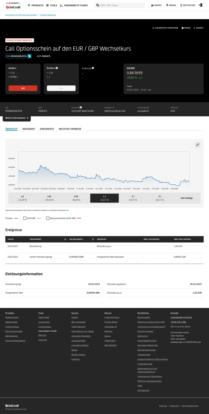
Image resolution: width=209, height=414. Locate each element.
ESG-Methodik (143, 390)
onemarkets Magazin (80, 345)
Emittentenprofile (145, 364)
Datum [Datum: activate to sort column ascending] (10, 239)
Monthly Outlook (78, 354)
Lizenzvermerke (144, 354)
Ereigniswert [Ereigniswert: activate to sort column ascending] (35, 239)
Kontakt (74, 317)
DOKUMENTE (47, 128)
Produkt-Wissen (111, 322)
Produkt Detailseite (48, 15)
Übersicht (42, 335)
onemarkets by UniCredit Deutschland (21, 15)
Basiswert (29, 128)
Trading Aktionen (78, 327)
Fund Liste (42, 340)
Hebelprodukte (11, 322)
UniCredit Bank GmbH (19, 409)
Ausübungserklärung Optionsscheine (153, 359)
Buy (61, 88)
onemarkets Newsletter (81, 336)
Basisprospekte (144, 317)
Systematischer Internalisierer (150, 376)
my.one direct (44, 322)
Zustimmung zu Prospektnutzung (151, 327)
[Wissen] (170, 6)
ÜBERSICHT (11, 128)
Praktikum (75, 359)
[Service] (156, 6)
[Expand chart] (197, 145)
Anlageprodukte (11, 317)
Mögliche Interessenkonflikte (150, 381)
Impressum (163, 406)
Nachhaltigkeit (110, 345)
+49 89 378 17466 (178, 322)
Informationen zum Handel (82, 331)
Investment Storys (111, 317)
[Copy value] (29, 56)
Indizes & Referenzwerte (15, 340)
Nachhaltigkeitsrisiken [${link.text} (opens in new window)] (147, 350)
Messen (74, 350)
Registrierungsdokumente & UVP (151, 322)
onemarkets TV (110, 327)
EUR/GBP (131, 68)
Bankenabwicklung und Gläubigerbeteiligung (147, 370)
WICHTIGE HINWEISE (70, 128)
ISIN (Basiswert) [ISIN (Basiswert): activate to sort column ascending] (76, 239)
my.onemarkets (44, 327)
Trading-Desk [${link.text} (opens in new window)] (43, 317)
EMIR (140, 386)
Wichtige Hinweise (145, 331)
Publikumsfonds (12, 327)
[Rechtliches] (187, 6)
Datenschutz (143, 336)
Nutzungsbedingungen (147, 340)
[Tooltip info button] (81, 107)
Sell (23, 88)
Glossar (107, 336)
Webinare (108, 331)
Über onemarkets (78, 322)
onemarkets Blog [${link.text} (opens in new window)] (78, 340)
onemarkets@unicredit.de (181, 317)
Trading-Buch (110, 340)
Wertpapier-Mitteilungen (148, 345)
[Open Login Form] (200, 6)
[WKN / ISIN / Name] (122, 5)
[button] (22, 198)
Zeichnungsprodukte (13, 331)
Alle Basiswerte (11, 336)
